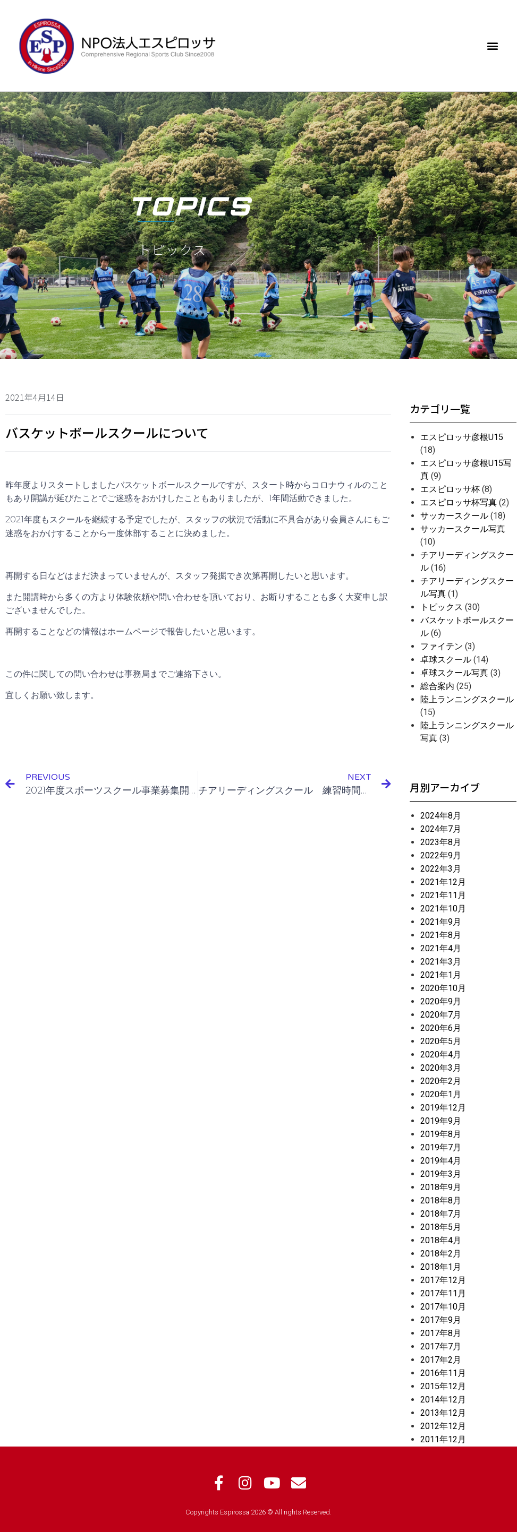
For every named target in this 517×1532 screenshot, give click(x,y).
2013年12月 (443, 1413)
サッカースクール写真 (462, 529)
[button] (492, 45)
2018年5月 (440, 1227)
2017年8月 (440, 1333)
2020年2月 (440, 1081)
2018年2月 (440, 1254)
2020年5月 (440, 1041)
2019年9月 (440, 1121)
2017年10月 (443, 1307)
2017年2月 (440, 1360)
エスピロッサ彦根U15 (461, 437)
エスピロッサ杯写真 (458, 502)
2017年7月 (440, 1346)
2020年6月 (440, 1028)
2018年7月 (440, 1214)
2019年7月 (440, 1147)
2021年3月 (440, 962)
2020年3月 (440, 1068)
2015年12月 (443, 1386)
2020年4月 (440, 1054)
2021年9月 (440, 922)
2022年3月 (440, 869)
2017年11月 (443, 1293)
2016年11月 (443, 1373)
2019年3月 (440, 1174)
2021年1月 (440, 975)
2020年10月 (443, 988)
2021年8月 (440, 935)
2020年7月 (440, 1015)
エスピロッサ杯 (450, 489)
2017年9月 (440, 1320)
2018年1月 (440, 1267)
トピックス (441, 607)
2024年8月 (440, 816)
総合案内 (437, 686)
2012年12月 (443, 1426)
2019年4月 (440, 1161)
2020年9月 (440, 1001)
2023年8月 (440, 842)
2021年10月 (443, 908)
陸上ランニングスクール (467, 699)
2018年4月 (440, 1240)
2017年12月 (443, 1280)
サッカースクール (454, 516)
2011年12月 (443, 1439)
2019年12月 (443, 1108)
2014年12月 (443, 1400)
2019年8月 (440, 1134)
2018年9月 (440, 1187)
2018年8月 (440, 1200)
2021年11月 (443, 895)
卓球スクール (445, 660)
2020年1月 (440, 1094)
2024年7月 (440, 829)
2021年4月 (440, 948)
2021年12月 (443, 882)
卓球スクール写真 (454, 673)
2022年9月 (440, 855)
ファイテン (441, 646)
